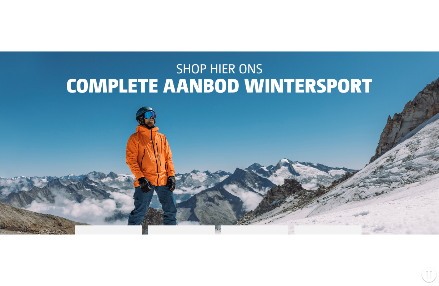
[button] (429, 275)
